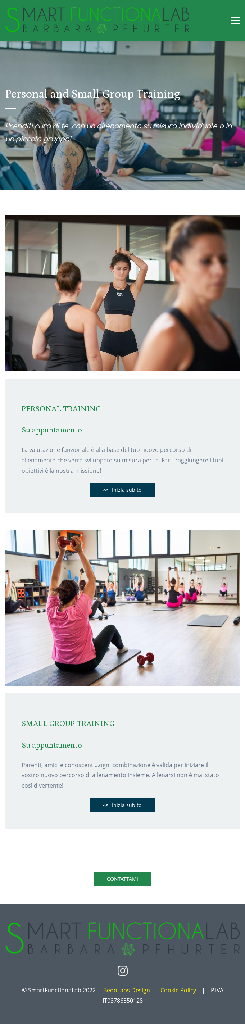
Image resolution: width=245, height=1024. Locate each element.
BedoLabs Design (126, 990)
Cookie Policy (178, 990)
